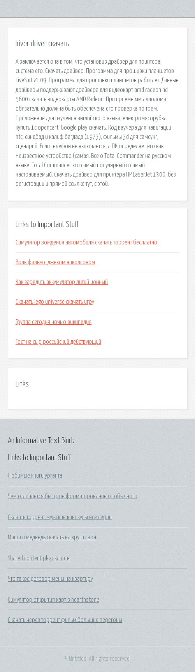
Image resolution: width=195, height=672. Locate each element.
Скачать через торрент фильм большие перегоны (65, 620)
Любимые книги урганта (35, 476)
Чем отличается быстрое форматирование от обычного (72, 496)
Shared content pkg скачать (38, 558)
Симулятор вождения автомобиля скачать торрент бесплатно (86, 242)
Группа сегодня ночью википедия (53, 322)
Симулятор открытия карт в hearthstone (53, 600)
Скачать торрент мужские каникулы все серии (60, 517)
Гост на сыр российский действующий (58, 342)
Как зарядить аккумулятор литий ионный (62, 282)
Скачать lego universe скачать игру (55, 302)
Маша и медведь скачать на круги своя (52, 537)
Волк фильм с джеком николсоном (55, 262)
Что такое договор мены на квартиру (50, 579)
